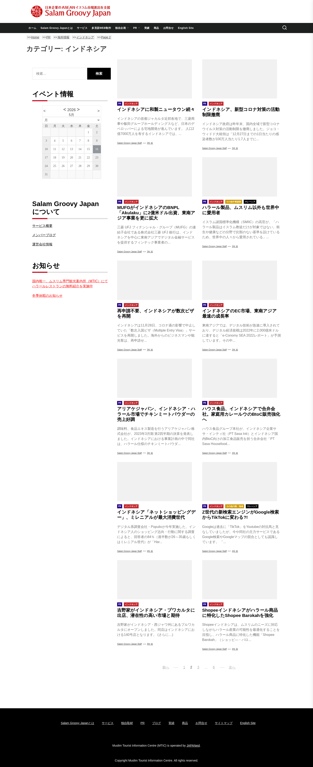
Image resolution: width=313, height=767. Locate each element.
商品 (156, 28)
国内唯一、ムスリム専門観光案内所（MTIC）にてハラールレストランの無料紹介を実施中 (70, 283)
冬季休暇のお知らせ (47, 295)
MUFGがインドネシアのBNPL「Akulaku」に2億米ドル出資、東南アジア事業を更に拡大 (156, 212)
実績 (147, 28)
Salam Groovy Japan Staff (129, 143)
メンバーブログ (44, 235)
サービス (82, 28)
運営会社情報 (42, 244)
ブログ (156, 723)
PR (136, 28)
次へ (232, 667)
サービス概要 (42, 226)
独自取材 (127, 723)
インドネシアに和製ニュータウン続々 (156, 109)
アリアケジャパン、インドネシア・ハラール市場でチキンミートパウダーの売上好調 (156, 414)
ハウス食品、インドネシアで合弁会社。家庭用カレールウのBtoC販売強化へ (241, 414)
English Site (186, 28)
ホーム (32, 28)
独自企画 (122, 28)
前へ (165, 667)
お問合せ (168, 28)
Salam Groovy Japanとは (57, 28)
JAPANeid (193, 745)
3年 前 (150, 143)
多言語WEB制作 (101, 28)
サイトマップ (224, 723)
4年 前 (150, 551)
